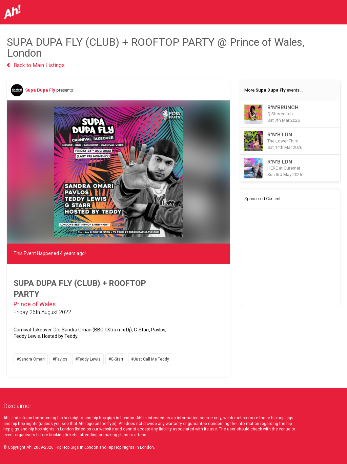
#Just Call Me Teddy (150, 359)
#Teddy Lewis (88, 359)
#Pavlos (60, 359)
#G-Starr (115, 359)
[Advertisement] (290, 257)
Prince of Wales (35, 304)
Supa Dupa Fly (40, 90)
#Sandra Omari (31, 359)
